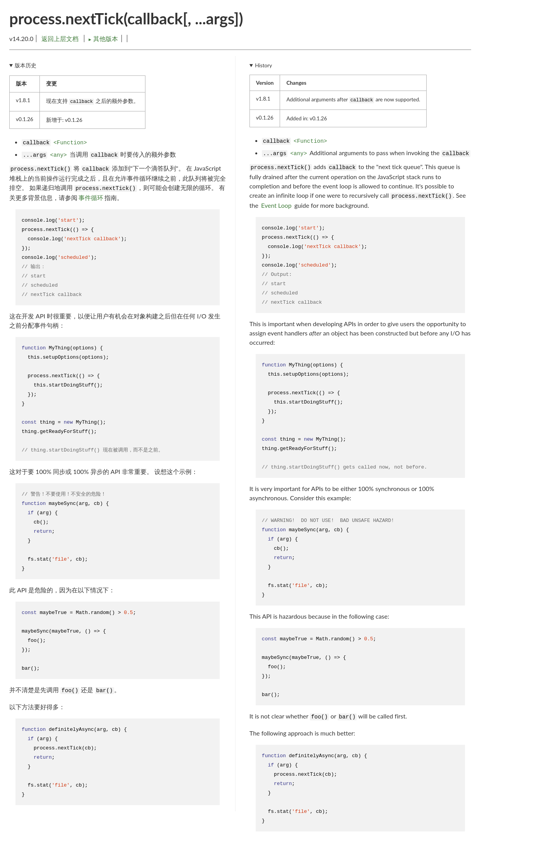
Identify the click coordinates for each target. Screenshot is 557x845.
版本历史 (25, 65)
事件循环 (91, 197)
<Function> (70, 143)
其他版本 (103, 38)
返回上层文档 (60, 38)
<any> (58, 155)
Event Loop (276, 205)
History (263, 65)
